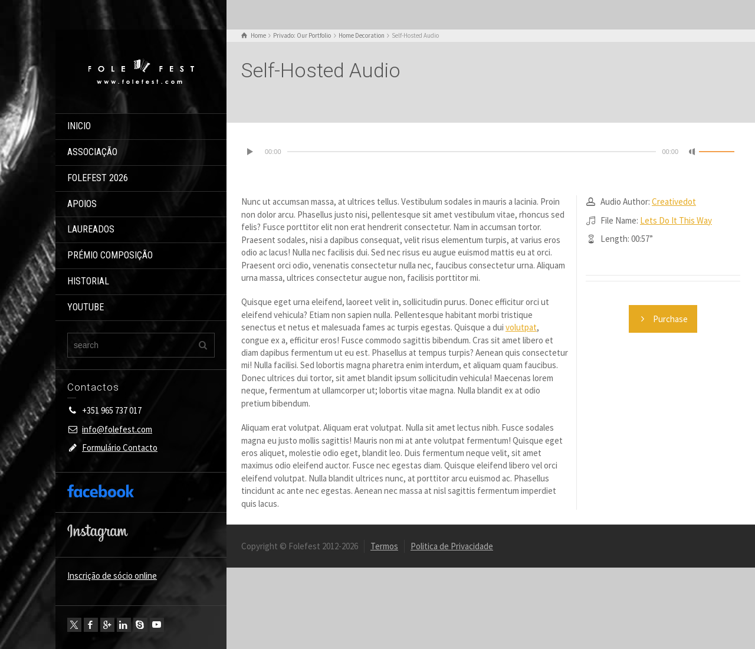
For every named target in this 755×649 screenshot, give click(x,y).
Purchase (663, 319)
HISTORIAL (88, 281)
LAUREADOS (90, 229)
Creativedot (674, 201)
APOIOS (82, 203)
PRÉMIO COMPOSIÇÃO (110, 255)
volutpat (521, 327)
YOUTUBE (85, 307)
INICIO (79, 126)
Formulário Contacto (119, 447)
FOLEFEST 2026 (97, 177)
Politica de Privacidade (452, 546)
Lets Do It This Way (676, 220)
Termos (384, 546)
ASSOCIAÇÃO (92, 152)
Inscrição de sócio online (112, 575)
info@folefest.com (117, 429)
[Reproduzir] (250, 151)
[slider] (471, 151)
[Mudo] (692, 151)
